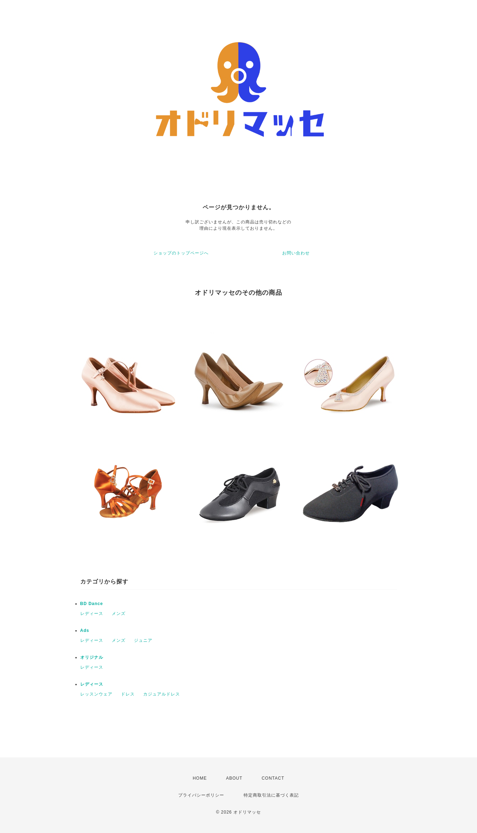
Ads (84, 630)
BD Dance (91, 603)
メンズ (119, 613)
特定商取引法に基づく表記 (271, 795)
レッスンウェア (96, 694)
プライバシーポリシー (201, 795)
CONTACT (273, 778)
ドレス (128, 694)
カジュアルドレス (161, 694)
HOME (200, 778)
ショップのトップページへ (181, 253)
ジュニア (143, 640)
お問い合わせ (296, 253)
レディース (91, 613)
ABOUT (234, 778)
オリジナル (91, 657)
